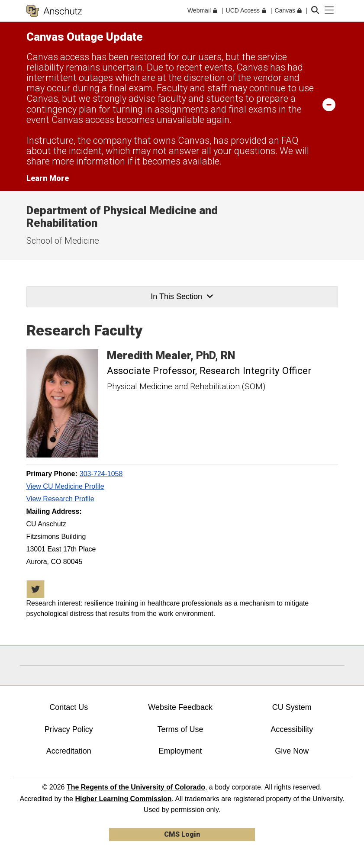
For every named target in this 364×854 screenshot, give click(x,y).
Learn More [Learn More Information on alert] (47, 178)
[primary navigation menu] (329, 10)
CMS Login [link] (182, 834)
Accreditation (68, 751)
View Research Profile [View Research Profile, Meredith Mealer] (60, 499)
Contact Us (68, 707)
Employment (180, 751)
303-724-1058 (101, 473)
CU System (292, 707)
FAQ (289, 140)
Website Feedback (180, 707)
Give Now (292, 751)
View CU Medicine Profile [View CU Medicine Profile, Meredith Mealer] (65, 486)
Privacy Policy (69, 729)
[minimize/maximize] (329, 104)
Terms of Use (180, 729)
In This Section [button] (182, 296)
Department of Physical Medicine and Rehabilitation (122, 216)
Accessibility (292, 729)
